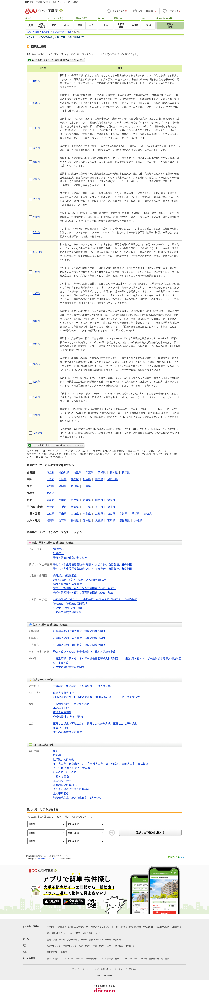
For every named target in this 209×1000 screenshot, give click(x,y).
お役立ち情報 (29, 958)
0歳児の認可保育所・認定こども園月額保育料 (80, 579)
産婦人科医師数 (62, 712)
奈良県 (99, 479)
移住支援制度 (61, 662)
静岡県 (62, 486)
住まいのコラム (132, 959)
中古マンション (70, 946)
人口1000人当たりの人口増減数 (71, 768)
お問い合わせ (107, 969)
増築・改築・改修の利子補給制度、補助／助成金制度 (84, 651)
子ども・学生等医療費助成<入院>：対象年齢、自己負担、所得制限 (92, 568)
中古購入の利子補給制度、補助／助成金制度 (79, 644)
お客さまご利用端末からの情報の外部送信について (90, 927)
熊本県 (87, 520)
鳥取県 (87, 513)
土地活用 (63, 952)
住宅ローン (130, 946)
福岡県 (50, 520)
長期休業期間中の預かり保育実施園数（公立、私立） (84, 592)
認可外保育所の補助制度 (67, 584)
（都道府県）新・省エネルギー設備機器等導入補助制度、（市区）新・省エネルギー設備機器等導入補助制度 (117, 658)
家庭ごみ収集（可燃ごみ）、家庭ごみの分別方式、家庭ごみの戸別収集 (95, 723)
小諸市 (36, 216)
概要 (55, 751)
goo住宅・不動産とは (56, 927)
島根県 (99, 513)
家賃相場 (117, 939)
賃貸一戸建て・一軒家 (77, 939)
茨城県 (102, 472)
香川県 (123, 513)
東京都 (50, 472)
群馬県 (126, 472)
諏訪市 (36, 179)
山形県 (99, 500)
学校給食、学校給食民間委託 (70, 603)
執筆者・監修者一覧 (150, 959)
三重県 (87, 486)
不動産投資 (118, 946)
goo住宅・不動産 (31, 926)
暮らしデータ (107, 959)
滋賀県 (87, 479)
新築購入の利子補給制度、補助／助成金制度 (79, 638)
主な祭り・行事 (62, 780)
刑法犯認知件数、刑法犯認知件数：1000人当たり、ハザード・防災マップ (96, 697)
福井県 (111, 506)
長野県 (50, 506)
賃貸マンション (96, 939)
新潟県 (75, 506)
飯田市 (36, 161)
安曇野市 (37, 432)
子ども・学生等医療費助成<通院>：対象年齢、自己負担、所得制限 (92, 564)
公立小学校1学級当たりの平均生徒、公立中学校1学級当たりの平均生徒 (95, 599)
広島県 (50, 513)
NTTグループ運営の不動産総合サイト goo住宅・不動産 (51, 2)
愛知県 (50, 486)
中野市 (36, 271)
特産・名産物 (61, 776)
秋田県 (62, 500)
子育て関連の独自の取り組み (70, 557)
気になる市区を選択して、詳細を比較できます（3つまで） (56, 60)
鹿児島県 (124, 520)
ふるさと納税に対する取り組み (71, 789)
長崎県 (75, 520)
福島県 (111, 500)
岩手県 (75, 500)
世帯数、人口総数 (63, 759)
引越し (56, 959)
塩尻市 (36, 364)
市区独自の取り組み (65, 785)
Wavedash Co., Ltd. (46, 859)
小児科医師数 (61, 708)
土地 (109, 946)
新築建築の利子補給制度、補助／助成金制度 (79, 631)
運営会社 (133, 969)
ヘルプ (95, 969)
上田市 (36, 128)
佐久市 (36, 381)
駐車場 (108, 939)
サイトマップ (121, 969)
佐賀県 (62, 520)
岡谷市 (36, 148)
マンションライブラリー (72, 959)
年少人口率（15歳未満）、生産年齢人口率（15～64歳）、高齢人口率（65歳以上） (102, 763)
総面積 (57, 755)
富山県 (99, 506)
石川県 (87, 506)
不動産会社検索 (92, 959)
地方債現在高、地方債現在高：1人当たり (77, 797)
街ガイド (119, 959)
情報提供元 (148, 927)
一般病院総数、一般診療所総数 (71, 704)
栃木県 (114, 472)
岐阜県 (75, 486)
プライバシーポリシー (80, 969)
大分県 (99, 520)
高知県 (148, 513)
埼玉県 (77, 472)
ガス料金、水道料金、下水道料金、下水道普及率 (82, 686)
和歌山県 (112, 479)
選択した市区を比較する (150, 832)
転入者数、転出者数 (65, 772)
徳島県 (111, 513)
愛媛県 (135, 513)
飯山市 (36, 321)
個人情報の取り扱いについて (59, 933)
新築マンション (54, 946)
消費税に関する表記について (87, 933)
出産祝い (58, 553)
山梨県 (62, 506)
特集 (49, 959)
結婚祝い (58, 549)
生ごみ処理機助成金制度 (67, 732)
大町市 (36, 293)
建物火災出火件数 (63, 692)
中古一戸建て (99, 946)
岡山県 (62, 513)
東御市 (36, 415)
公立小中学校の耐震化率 (67, 612)
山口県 (75, 513)
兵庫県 (62, 479)
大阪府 (50, 479)
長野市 (36, 81)
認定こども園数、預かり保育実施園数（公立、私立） (84, 588)
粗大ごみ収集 (61, 727)
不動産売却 (52, 952)
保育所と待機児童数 (65, 575)
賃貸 (49, 939)
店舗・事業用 (59, 939)
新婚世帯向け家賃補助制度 (68, 667)
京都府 (75, 479)
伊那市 (36, 232)
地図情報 (165, 959)
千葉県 (89, 472)
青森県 (50, 500)
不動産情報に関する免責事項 (168, 927)
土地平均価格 (61, 793)
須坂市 (36, 199)
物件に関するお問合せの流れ (128, 927)
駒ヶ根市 (37, 252)
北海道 (50, 493)
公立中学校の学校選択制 (67, 608)
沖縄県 (138, 520)
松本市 (36, 103)
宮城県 (87, 500)
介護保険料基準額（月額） (68, 716)
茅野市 (36, 344)
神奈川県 (64, 472)
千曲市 (36, 397)
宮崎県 (111, 520)
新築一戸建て (85, 946)
